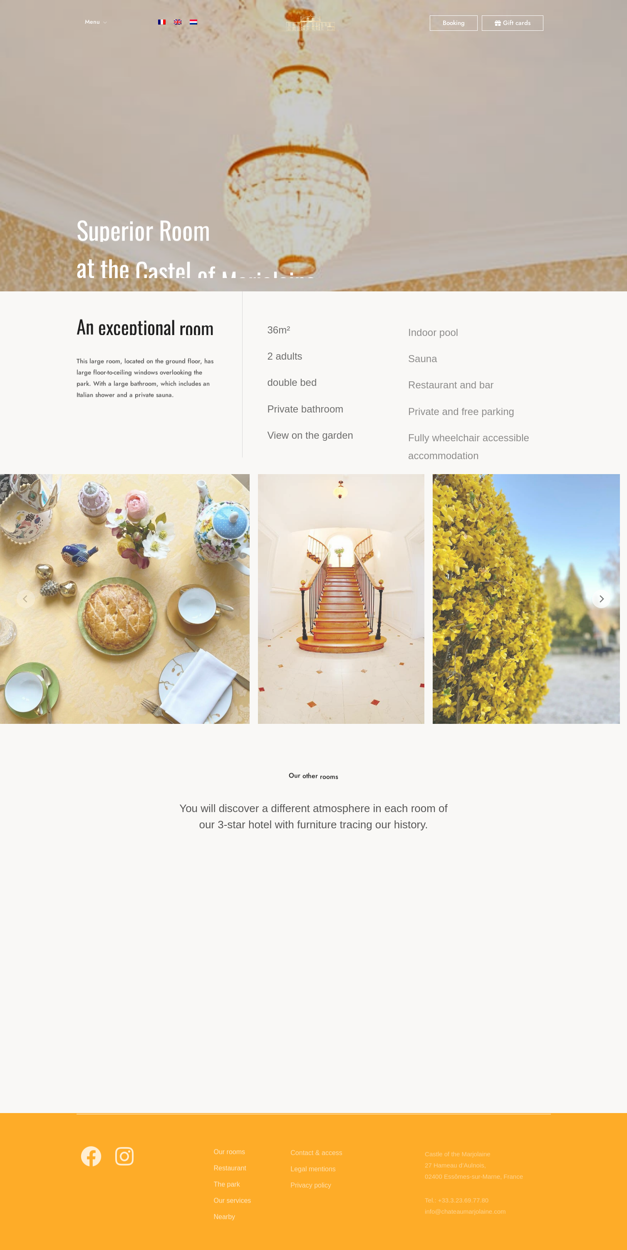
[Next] (601, 599)
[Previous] (26, 599)
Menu (92, 21)
